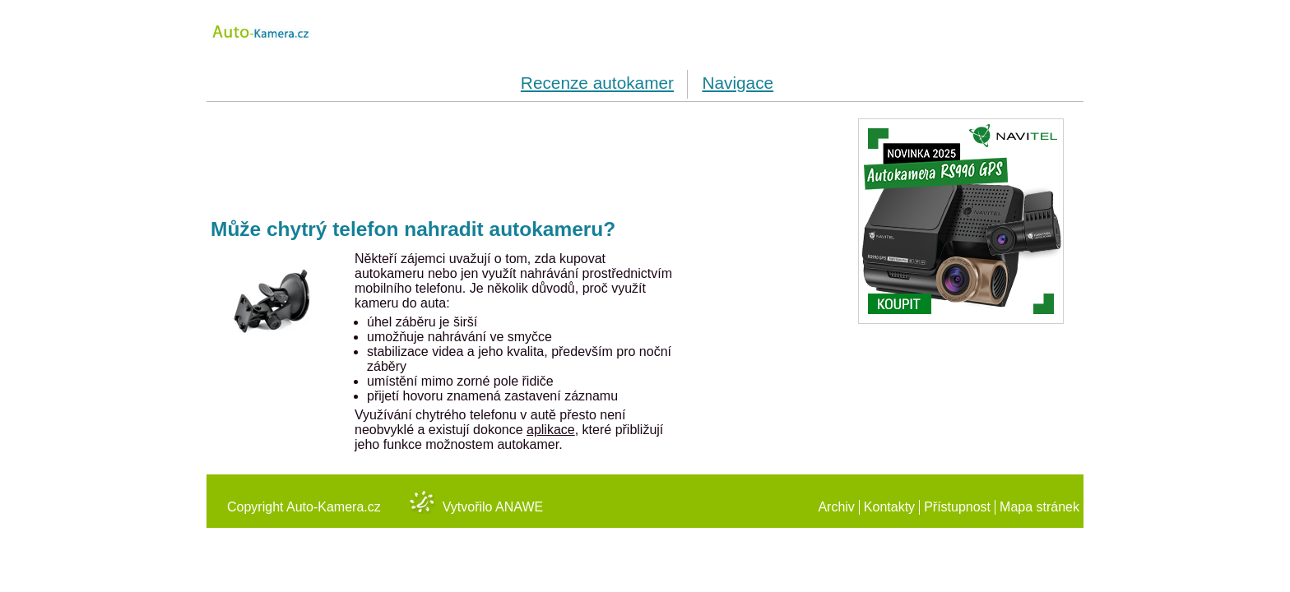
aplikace (551, 430)
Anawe (519, 507)
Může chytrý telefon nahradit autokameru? (413, 229)
